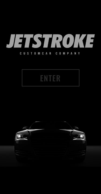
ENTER (50, 80)
